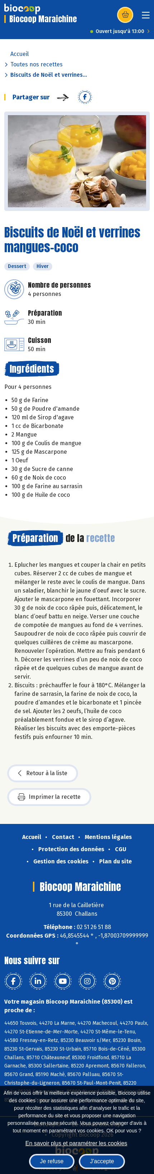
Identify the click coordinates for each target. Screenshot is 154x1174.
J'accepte (102, 1161)
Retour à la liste (42, 773)
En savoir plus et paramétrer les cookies (76, 1143)
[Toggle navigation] (146, 17)
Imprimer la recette (49, 797)
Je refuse (52, 1161)
